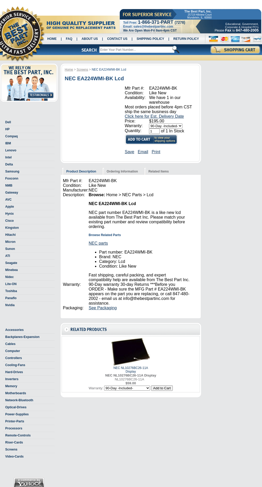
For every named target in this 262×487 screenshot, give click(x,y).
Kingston (12, 228)
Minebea (11, 270)
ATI (7, 256)
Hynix (9, 213)
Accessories (14, 330)
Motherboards (15, 393)
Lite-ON (10, 284)
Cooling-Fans (15, 365)
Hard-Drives (14, 372)
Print (156, 152)
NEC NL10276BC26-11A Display (131, 369)
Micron (10, 242)
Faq (69, 39)
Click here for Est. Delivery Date (154, 116)
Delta (9, 164)
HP (7, 129)
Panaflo (10, 298)
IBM (8, 143)
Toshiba (11, 291)
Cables (10, 344)
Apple (9, 206)
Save (129, 152)
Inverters (12, 379)
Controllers (13, 358)
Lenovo (10, 150)
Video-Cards (14, 456)
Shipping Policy (150, 39)
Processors (13, 428)
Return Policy (186, 39)
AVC (8, 199)
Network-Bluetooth (19, 400)
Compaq (11, 136)
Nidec (9, 277)
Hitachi (10, 235)
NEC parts (98, 243)
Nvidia (10, 305)
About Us (89, 39)
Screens (11, 449)
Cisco (9, 221)
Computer (12, 351)
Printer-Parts (14, 421)
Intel (8, 157)
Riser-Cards (14, 442)
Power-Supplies (17, 414)
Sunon (10, 249)
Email (143, 152)
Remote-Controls (18, 435)
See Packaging (103, 308)
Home (52, 39)
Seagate (11, 263)
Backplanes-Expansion (22, 337)
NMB (8, 185)
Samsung (12, 171)
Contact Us (117, 39)
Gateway (11, 192)
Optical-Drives (15, 407)
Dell (8, 122)
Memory (11, 386)
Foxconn (11, 178)
